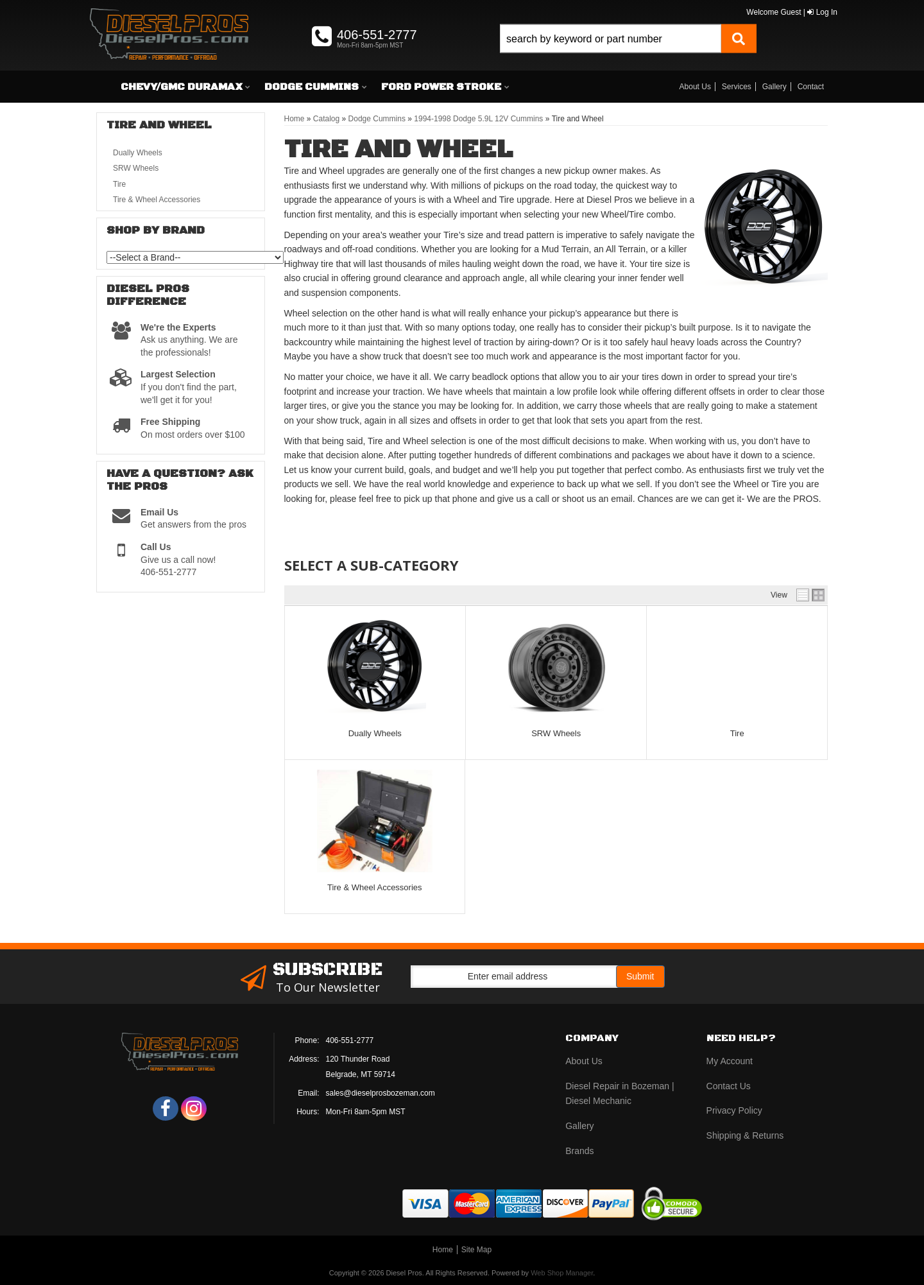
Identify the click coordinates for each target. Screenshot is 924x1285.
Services (736, 86)
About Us (695, 86)
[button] (628, 53)
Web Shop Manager (562, 1273)
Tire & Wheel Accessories (374, 887)
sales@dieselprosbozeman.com (380, 1093)
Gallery (774, 86)
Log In (822, 12)
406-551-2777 (350, 1040)
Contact (811, 86)
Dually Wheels (375, 733)
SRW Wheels (556, 733)
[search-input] (611, 39)
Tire (737, 733)
